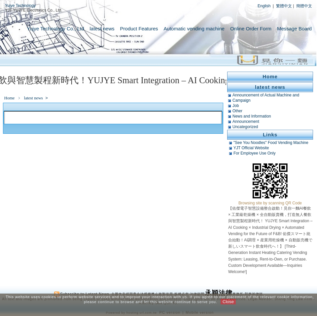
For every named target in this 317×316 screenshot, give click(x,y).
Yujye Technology (20, 5)
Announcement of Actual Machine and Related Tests (265, 95)
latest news (102, 28)
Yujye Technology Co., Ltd (55, 28)
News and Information (251, 116)
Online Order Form (250, 28)
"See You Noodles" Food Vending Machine (270, 142)
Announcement (245, 121)
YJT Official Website (251, 148)
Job (235, 105)
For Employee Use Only (254, 153)
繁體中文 (284, 6)
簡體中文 (304, 6)
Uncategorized (245, 126)
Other (237, 111)
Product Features (139, 28)
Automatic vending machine (194, 28)
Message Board (294, 28)
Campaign (241, 100)
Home (9, 97)
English (264, 6)
